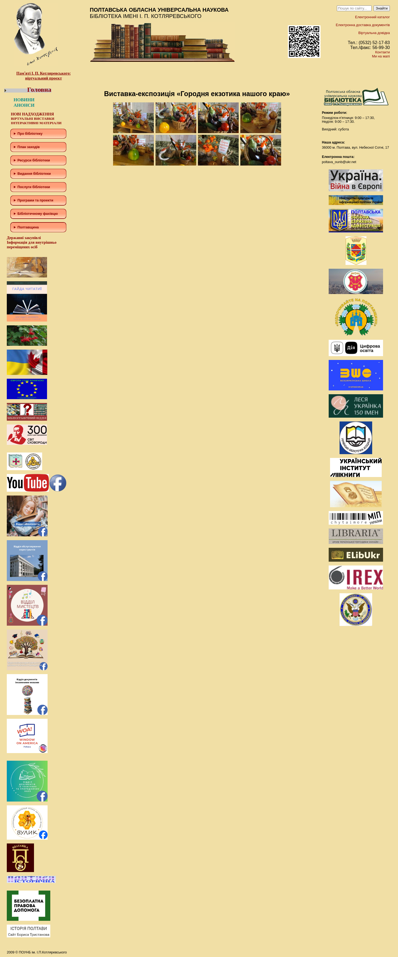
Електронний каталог (372, 17)
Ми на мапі (381, 56)
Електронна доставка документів (363, 25)
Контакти (382, 52)
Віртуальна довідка (374, 33)
